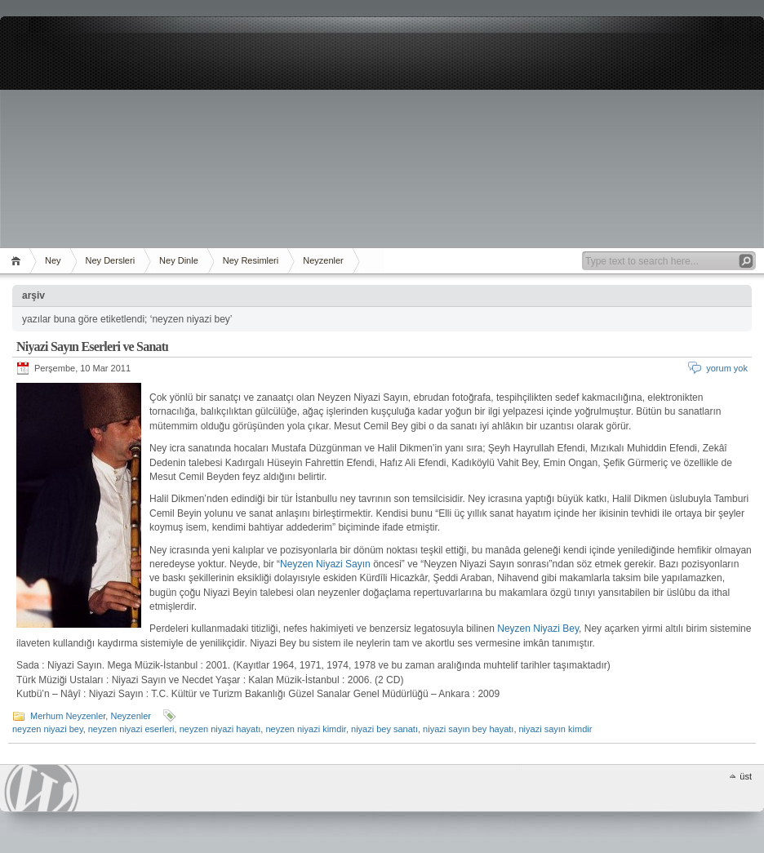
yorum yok (727, 368)
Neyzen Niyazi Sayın (325, 564)
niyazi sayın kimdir (556, 729)
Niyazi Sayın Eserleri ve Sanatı (92, 346)
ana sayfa (18, 260)
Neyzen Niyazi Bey (538, 628)
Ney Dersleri (110, 260)
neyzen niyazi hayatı (220, 729)
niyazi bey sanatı (384, 729)
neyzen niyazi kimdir (305, 729)
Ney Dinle (178, 260)
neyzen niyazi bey (47, 729)
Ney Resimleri (250, 260)
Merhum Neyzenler (67, 716)
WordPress (41, 788)
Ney (53, 260)
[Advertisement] (382, 130)
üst (746, 776)
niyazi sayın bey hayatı (468, 729)
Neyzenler (323, 260)
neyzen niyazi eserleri (131, 729)
